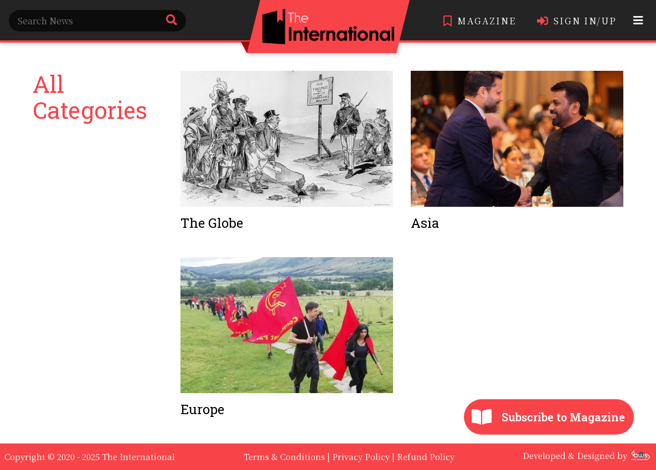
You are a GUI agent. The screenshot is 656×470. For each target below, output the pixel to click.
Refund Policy (425, 456)
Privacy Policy (361, 456)
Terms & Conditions (284, 456)
